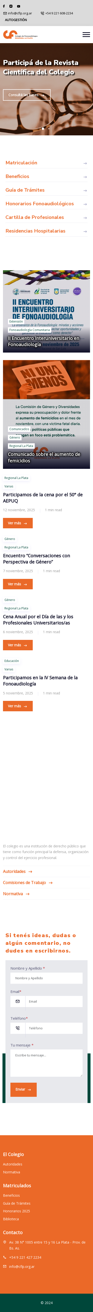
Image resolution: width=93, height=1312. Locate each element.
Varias (8, 486)
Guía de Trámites (46, 190)
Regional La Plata (21, 446)
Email (15, 991)
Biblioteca (11, 1223)
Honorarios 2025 (16, 1215)
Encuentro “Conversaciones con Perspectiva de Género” (36, 559)
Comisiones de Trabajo (27, 882)
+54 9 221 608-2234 (59, 13)
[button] (43, 128)
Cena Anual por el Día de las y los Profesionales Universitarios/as (38, 620)
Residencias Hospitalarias (46, 231)
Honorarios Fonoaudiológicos (46, 204)
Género (14, 437)
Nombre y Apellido (27, 968)
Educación (11, 661)
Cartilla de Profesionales (46, 217)
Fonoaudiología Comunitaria (29, 330)
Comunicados (19, 429)
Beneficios (46, 176)
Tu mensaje (21, 1045)
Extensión (16, 321)
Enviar (23, 1089)
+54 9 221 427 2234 (25, 1261)
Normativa (16, 893)
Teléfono (19, 1018)
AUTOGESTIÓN (16, 20)
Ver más (18, 523)
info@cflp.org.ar (20, 13)
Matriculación (46, 163)
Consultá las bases (26, 95)
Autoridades (17, 871)
